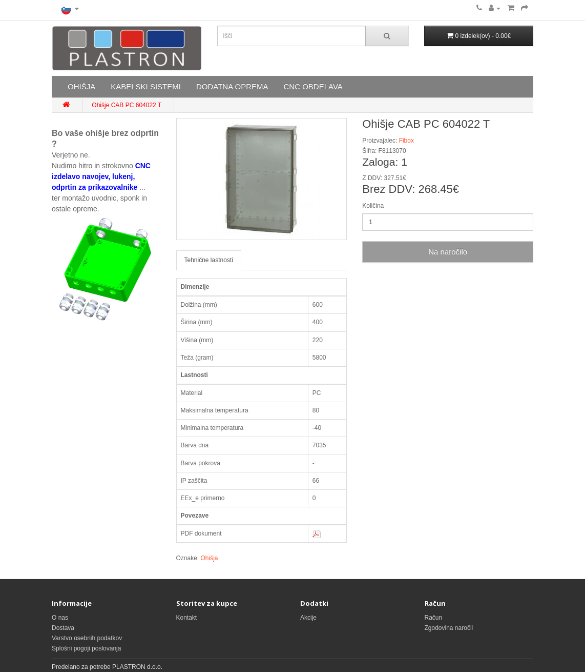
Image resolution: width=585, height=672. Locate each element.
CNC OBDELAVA (312, 86)
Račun (434, 617)
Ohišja (209, 558)
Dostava (63, 627)
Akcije (308, 617)
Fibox (406, 140)
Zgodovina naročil (449, 627)
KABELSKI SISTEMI (146, 86)
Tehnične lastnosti (208, 260)
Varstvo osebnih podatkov (87, 638)
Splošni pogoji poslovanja (86, 648)
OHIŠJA (81, 86)
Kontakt (186, 617)
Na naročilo (447, 251)
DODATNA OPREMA (232, 86)
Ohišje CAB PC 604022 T (126, 105)
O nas (60, 617)
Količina (373, 205)
